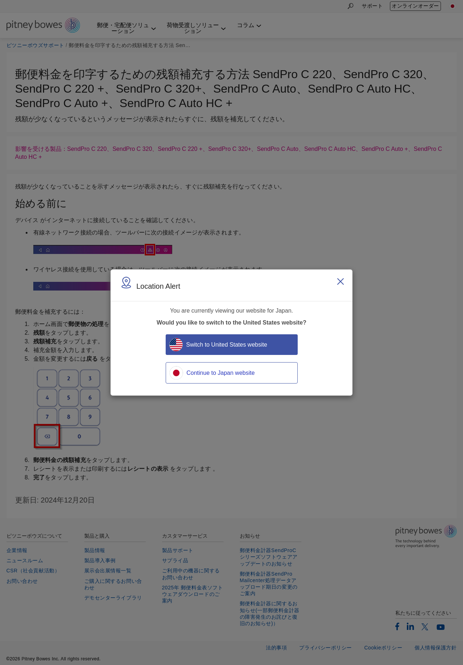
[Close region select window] (340, 281)
